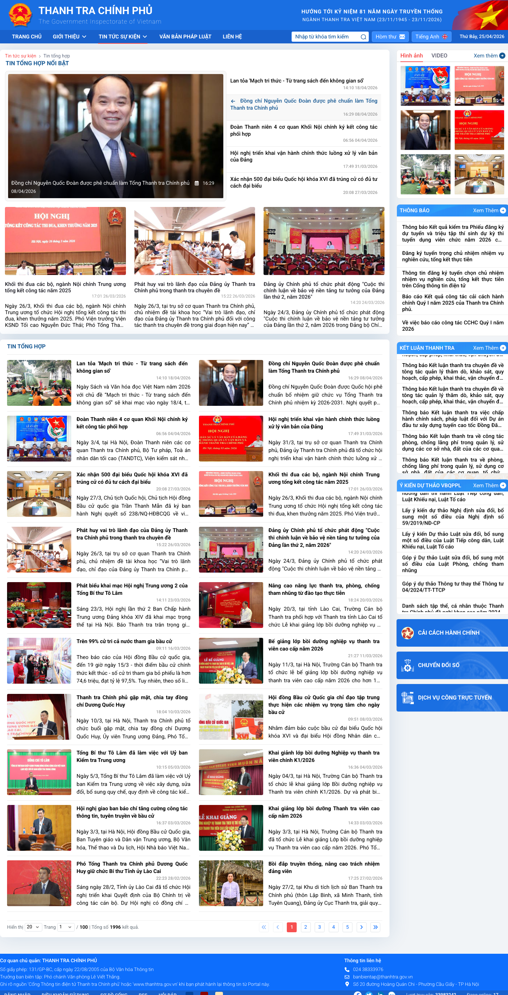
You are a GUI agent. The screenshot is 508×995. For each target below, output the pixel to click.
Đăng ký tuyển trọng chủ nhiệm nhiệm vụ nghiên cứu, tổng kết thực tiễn (453, 287)
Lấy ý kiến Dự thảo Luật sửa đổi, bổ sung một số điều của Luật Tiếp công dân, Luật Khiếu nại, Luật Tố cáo (453, 566)
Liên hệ (232, 36)
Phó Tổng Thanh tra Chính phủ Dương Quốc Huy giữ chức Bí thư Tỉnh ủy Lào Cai (132, 867)
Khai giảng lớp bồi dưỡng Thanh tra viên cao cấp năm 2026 (324, 812)
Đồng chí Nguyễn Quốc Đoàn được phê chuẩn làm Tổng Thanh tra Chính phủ (303, 104)
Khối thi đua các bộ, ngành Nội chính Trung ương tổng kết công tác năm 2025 (324, 478)
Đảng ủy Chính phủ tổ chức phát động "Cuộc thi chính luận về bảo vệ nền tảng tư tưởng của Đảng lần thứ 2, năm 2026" (324, 537)
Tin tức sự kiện (20, 56)
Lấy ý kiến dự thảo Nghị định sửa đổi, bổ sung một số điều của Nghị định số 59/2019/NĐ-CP (453, 542)
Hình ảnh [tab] (411, 55)
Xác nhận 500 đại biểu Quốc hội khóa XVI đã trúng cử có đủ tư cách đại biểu (303, 182)
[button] (390, 36)
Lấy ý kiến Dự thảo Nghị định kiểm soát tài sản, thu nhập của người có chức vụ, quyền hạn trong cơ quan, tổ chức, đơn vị (453, 495)
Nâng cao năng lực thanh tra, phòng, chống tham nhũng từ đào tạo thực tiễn (324, 589)
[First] (264, 927)
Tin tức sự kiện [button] (123, 36)
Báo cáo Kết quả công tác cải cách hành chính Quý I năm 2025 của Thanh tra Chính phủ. (453, 333)
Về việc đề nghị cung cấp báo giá (441, 241)
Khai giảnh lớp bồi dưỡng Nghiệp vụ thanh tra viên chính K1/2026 (324, 756)
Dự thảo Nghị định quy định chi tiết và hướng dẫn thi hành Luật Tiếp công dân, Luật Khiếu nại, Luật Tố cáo (453, 519)
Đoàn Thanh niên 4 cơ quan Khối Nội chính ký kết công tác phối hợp (303, 130)
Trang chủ (27, 36)
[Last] (375, 927)
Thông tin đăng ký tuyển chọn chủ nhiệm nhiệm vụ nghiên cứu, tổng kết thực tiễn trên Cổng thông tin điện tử (453, 309)
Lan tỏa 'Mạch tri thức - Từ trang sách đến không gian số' (301, 81)
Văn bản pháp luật (185, 36)
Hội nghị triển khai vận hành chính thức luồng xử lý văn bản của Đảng (303, 156)
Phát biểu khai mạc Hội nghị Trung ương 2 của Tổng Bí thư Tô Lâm (132, 589)
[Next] (362, 927)
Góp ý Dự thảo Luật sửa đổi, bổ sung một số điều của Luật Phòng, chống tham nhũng (453, 589)
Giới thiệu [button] (70, 36)
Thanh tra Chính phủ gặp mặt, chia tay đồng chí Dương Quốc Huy (132, 701)
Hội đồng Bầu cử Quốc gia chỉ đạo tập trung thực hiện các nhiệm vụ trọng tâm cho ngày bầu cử (324, 704)
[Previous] (278, 927)
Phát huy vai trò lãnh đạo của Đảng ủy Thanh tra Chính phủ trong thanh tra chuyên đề (132, 534)
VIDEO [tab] (439, 55)
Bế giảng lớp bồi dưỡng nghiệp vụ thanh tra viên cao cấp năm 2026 (324, 645)
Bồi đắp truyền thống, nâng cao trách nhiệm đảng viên (324, 867)
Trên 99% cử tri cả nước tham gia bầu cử (124, 641)
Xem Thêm (489, 210)
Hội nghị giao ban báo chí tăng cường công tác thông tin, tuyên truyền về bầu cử (132, 812)
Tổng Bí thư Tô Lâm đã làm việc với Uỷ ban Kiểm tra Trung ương (132, 756)
